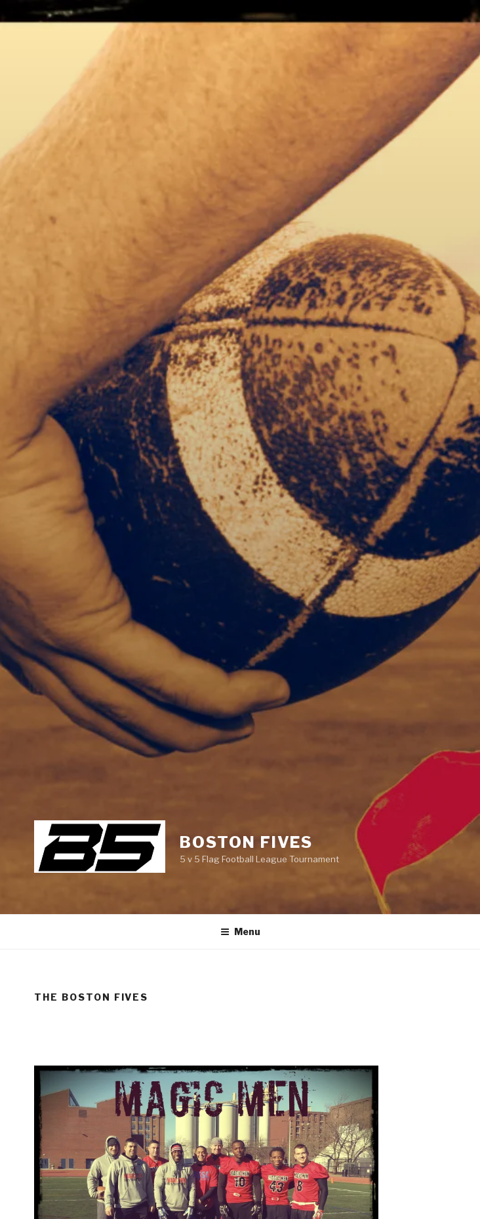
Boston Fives (246, 842)
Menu (240, 931)
